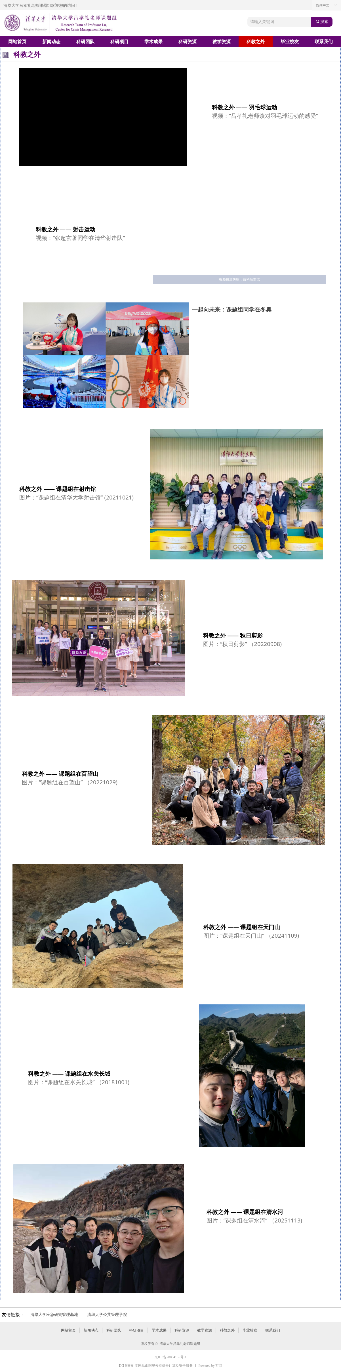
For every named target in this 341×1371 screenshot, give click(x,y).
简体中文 (322, 5)
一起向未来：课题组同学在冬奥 (231, 309)
